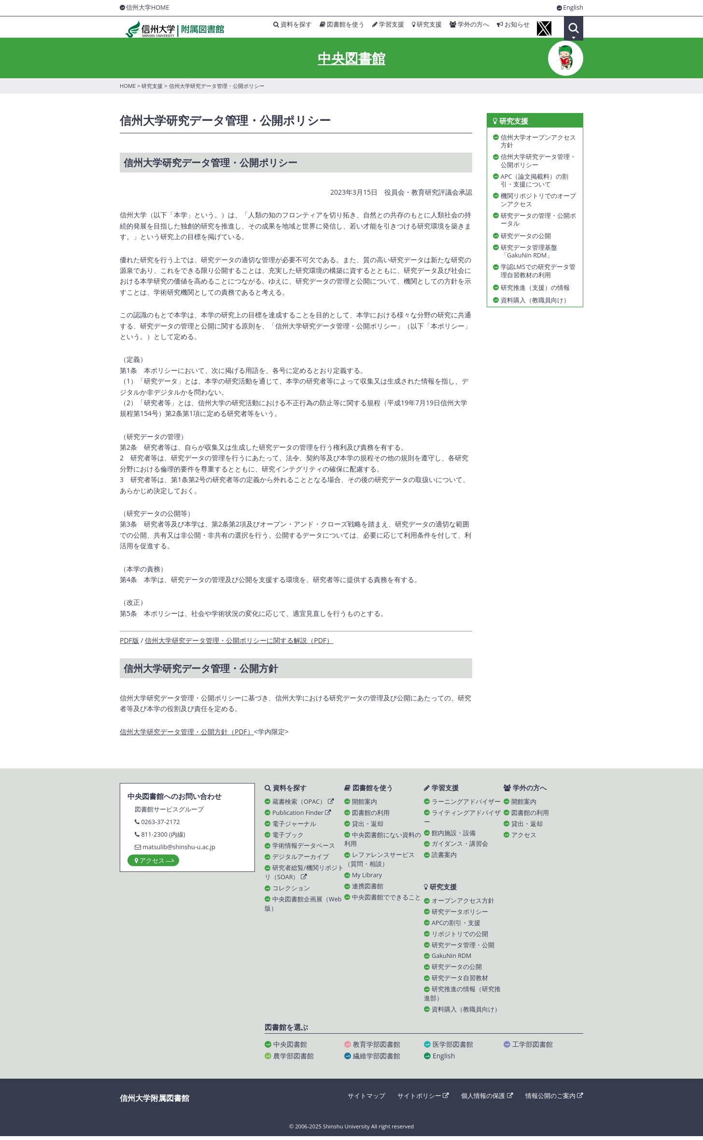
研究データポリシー (460, 916)
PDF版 (129, 642)
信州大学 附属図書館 (170, 29)
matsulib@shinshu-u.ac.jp (178, 849)
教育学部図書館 (376, 1048)
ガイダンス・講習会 (460, 847)
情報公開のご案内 (554, 1100)
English (573, 8)
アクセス (523, 838)
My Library (367, 878)
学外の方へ (462, 28)
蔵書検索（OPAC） (303, 804)
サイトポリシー (423, 1100)
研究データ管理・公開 (463, 948)
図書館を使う (329, 28)
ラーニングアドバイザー (466, 804)
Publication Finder (301, 816)
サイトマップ (366, 1100)
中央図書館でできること (386, 900)
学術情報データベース (303, 849)
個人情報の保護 (487, 1100)
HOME (128, 88)
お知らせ (508, 28)
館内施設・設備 (454, 836)
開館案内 (364, 804)
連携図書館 (367, 889)
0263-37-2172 (160, 824)
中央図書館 (351, 61)
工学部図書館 (532, 1048)
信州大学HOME (147, 7)
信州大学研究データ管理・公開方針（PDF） (187, 734)
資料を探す (277, 28)
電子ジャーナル (294, 827)
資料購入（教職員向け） (466, 1013)
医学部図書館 (453, 1048)
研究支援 (418, 28)
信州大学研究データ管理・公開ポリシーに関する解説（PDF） (239, 642)
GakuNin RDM (451, 959)
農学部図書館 (293, 1059)
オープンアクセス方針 (463, 904)
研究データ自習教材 (460, 982)
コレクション (291, 891)
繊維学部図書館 (376, 1059)
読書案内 (444, 858)
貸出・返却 (367, 827)
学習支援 (378, 28)
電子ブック (288, 838)
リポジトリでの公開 (460, 937)
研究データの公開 (457, 971)
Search (573, 28)
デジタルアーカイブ (300, 860)
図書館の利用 (371, 816)
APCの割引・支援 (456, 926)
